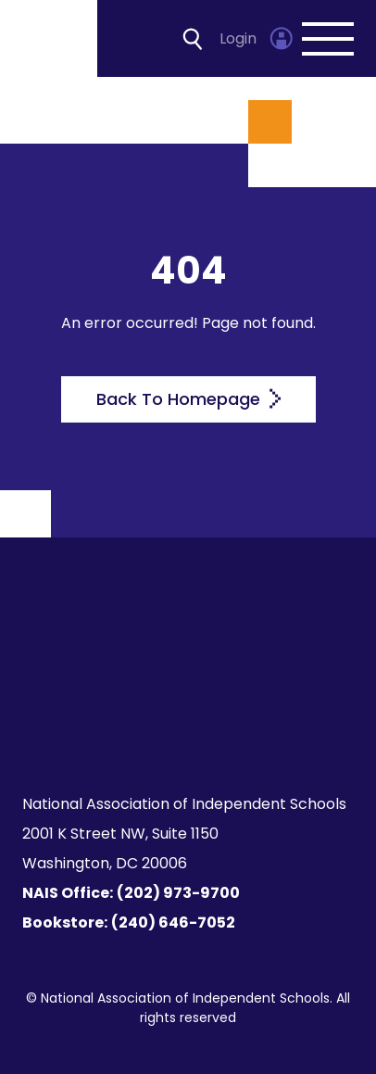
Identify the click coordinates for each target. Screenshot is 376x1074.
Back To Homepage (188, 399)
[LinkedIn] (272, 687)
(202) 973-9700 (178, 892)
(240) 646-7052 (173, 922)
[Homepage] (50, 38)
